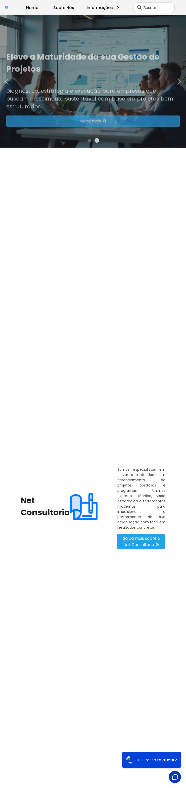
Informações (104, 8)
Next (178, 81)
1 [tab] (89, 141)
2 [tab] (96, 141)
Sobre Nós (63, 8)
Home (32, 8)
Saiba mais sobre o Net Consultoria (141, 541)
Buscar (150, 8)
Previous (7, 81)
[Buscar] (139, 8)
